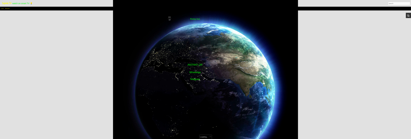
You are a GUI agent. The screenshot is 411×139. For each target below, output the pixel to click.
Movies (7, 8)
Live (2, 8)
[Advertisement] (195, 43)
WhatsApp (195, 19)
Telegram (195, 26)
